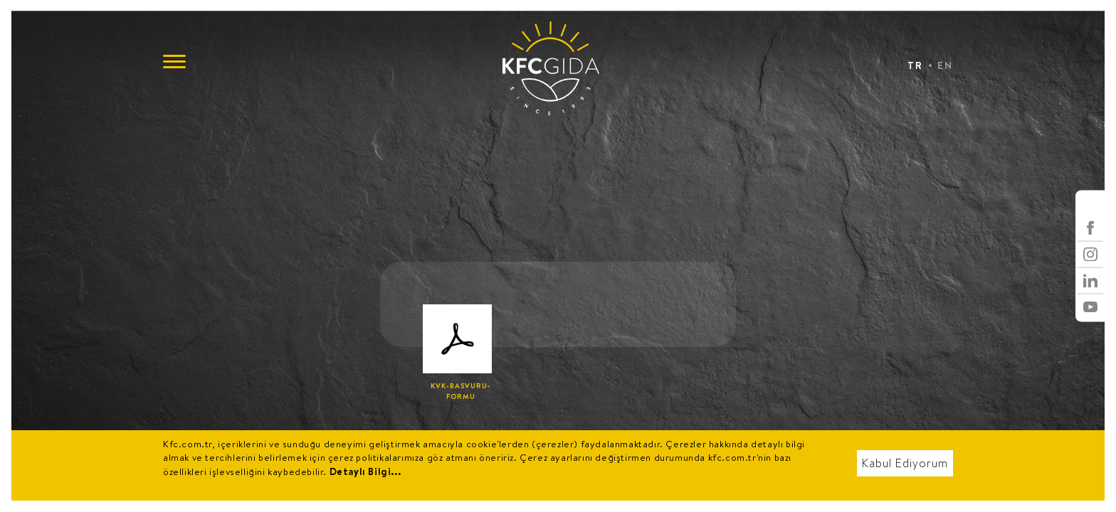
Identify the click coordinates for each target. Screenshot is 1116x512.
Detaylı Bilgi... (365, 471)
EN (945, 65)
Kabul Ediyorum (905, 463)
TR (915, 65)
